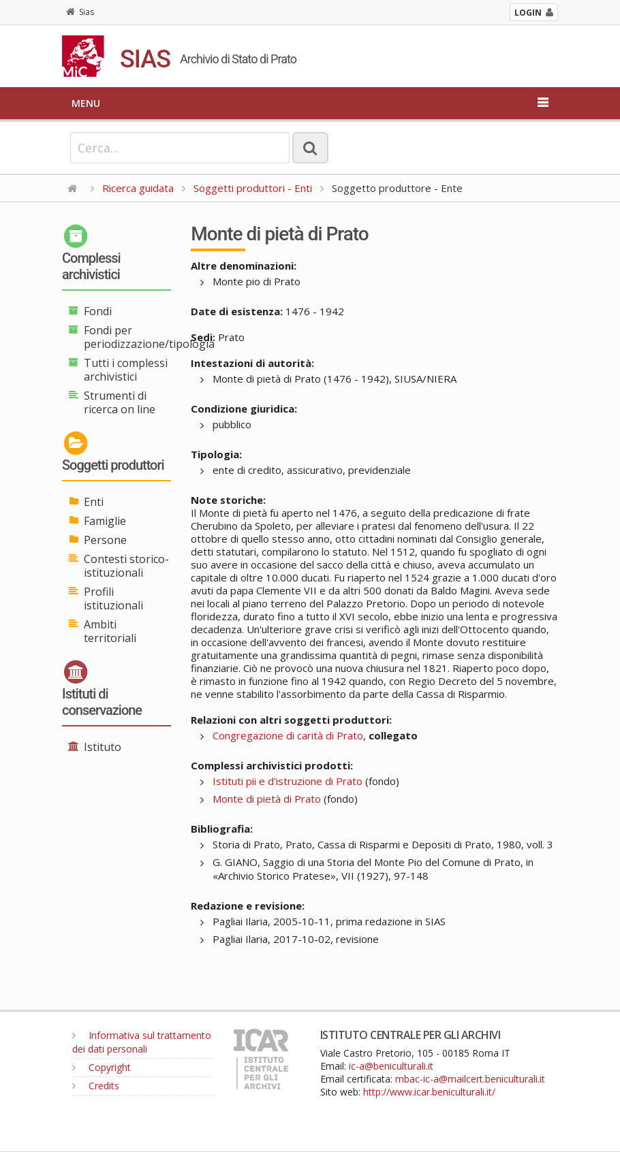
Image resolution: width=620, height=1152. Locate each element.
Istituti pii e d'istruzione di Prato (287, 781)
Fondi (98, 311)
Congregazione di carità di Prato (288, 735)
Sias (80, 12)
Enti (94, 501)
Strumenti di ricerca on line (119, 402)
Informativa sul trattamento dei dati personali (141, 1042)
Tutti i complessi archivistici (126, 369)
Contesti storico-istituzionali (126, 565)
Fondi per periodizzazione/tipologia (149, 337)
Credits (95, 1085)
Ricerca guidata (138, 188)
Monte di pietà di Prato (267, 798)
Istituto (102, 746)
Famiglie (105, 520)
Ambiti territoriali (110, 631)
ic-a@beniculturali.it (391, 1065)
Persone (105, 539)
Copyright (101, 1067)
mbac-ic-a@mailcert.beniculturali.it (470, 1078)
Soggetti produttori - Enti (252, 188)
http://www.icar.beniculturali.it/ (429, 1091)
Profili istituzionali (113, 598)
